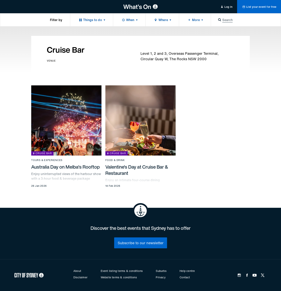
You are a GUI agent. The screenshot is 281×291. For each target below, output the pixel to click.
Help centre (187, 271)
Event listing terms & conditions (122, 271)
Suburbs (161, 271)
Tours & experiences (46, 160)
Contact (185, 277)
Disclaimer (80, 277)
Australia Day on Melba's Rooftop (65, 166)
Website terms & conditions (119, 277)
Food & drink (115, 160)
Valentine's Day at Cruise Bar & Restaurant (136, 170)
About (77, 271)
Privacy (160, 277)
